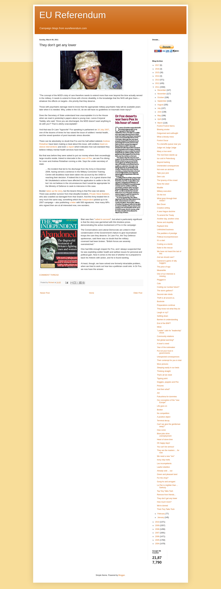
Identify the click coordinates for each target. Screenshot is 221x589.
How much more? (164, 502)
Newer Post (45, 293)
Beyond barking (163, 162)
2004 (157, 544)
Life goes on (162, 406)
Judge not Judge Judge (166, 148)
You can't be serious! (165, 447)
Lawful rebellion (163, 467)
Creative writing (163, 208)
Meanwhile (161, 270)
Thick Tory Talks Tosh (165, 509)
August (160, 105)
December (161, 90)
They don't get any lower (167, 498)
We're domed (162, 506)
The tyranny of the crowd (167, 180)
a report (70, 147)
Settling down (162, 316)
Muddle (160, 188)
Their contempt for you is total (169, 360)
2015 (157, 72)
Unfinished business (165, 230)
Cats (159, 283)
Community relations (165, 336)
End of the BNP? (164, 323)
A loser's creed (163, 344)
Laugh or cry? (162, 312)
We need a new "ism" (166, 456)
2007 (157, 533)
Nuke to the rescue (165, 248)
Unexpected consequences (168, 357)
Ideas (159, 327)
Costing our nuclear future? (168, 287)
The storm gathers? (165, 291)
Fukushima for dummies (167, 397)
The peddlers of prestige (167, 233)
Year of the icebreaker (166, 347)
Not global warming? (165, 340)
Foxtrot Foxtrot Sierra (165, 126)
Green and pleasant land (167, 474)
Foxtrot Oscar (162, 140)
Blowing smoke (163, 129)
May (159, 115)
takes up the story (54, 191)
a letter (73, 202)
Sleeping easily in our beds (168, 368)
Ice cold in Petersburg (166, 158)
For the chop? (162, 478)
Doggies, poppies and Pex (168, 382)
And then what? (163, 389)
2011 (157, 87)
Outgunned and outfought (167, 133)
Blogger (121, 575)
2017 (157, 65)
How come (161, 430)
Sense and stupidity (165, 222)
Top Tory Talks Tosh (165, 491)
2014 (157, 76)
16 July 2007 (103, 129)
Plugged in (161, 280)
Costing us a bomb (164, 244)
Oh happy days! (163, 443)
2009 (157, 525)
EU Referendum (72, 15)
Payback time (162, 226)
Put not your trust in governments (165, 352)
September (162, 101)
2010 (157, 522)
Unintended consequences (168, 166)
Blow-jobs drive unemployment (164, 435)
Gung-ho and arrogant (166, 482)
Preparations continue (166, 305)
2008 (157, 529)
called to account (102, 219)
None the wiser (163, 184)
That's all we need (164, 375)
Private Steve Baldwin (99, 194)
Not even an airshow (165, 169)
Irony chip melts (163, 460)
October (160, 97)
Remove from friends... (166, 495)
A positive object (163, 417)
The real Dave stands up (167, 155)
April (159, 119)
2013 (157, 80)
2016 (157, 69)
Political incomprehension (167, 237)
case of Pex (86, 158)
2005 (157, 540)
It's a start (161, 240)
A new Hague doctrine (166, 211)
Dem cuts (161, 177)
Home (91, 293)
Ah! (158, 393)
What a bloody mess (165, 137)
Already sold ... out (164, 471)
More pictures (162, 364)
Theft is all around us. (166, 298)
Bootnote (160, 301)
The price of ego (163, 267)
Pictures (160, 386)
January (160, 517)
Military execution (164, 191)
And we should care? (165, 257)
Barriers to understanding (167, 320)
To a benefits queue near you (169, 144)
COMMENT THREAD (49, 275)
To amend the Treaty (165, 215)
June (159, 112)
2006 (157, 536)
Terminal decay (163, 421)
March (160, 123)
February (161, 514)
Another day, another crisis (168, 219)
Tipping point (162, 378)
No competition (163, 413)
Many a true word (164, 151)
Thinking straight (164, 371)
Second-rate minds (165, 294)
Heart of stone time (165, 439)
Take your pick (163, 173)
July (159, 108)
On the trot (161, 195)
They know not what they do (168, 309)
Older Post (137, 293)
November (161, 94)
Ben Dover (161, 204)
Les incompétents (164, 463)
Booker (160, 410)
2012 (157, 83)
